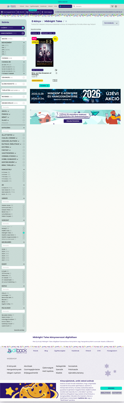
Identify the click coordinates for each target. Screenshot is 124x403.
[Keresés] (74, 6)
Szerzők (83, 12)
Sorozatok (93, 12)
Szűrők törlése (19, 330)
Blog (27, 6)
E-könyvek (58, 12)
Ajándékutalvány (113, 12)
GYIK (55, 6)
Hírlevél (50, 6)
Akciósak (28, 366)
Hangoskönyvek (67, 12)
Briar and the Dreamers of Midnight (41, 74)
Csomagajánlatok (32, 369)
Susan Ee (34, 76)
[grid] (13, 48)
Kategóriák (76, 12)
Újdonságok (47, 368)
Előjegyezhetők (31, 373)
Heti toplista (47, 371)
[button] (37, 81)
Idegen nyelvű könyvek (37, 70)
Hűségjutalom (66, 6)
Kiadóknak (43, 6)
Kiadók (88, 12)
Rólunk (22, 6)
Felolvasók (73, 369)
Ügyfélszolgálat (34, 6)
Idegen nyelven (102, 12)
